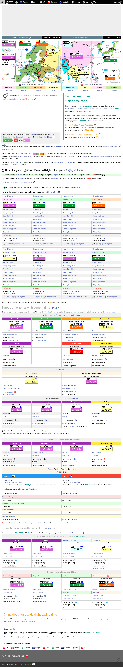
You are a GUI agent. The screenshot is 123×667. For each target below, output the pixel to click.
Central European (16, 433)
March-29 (7, 480)
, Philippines (9, 229)
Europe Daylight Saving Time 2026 (80, 125)
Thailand (95, 568)
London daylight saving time (14, 244)
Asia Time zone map (76, 533)
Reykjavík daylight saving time (44, 297)
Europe (24, 2)
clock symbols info (8, 149)
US (42, 2)
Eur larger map (23, 48)
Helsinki (65, 331)
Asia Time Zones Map (26, 621)
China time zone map (82, 37)
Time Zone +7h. (97, 557)
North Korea (67, 576)
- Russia (9, 252)
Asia (86, 2)
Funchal (65, 452)
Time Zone (9, 90)
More (34, 2)
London (5, 331)
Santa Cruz (66, 455)
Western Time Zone (11, 334)
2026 (9, 2)
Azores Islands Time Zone (11, 388)
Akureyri (5, 455)
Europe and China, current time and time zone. (18, 182)
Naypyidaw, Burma (69, 553)
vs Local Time (24, 99)
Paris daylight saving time (43, 244)
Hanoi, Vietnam (97, 553)
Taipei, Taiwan (37, 553)
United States (74, 523)
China (86, 84)
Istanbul (95, 413)
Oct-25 (65, 480)
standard (11, 338)
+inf (42, 84)
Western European (50, 440)
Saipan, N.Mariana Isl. (99, 589)
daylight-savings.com (25, 664)
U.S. (6, 648)
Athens (71, 331)
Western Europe (70, 109)
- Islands (68, 252)
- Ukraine (97, 199)
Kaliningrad (76, 343)
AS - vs (117, 37)
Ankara (94, 416)
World (95, 2)
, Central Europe (12, 137)
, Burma (9, 222)
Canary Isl (5, 64)
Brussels (7, 140)
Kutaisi (64, 416)
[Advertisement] (61, 20)
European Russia (108, 109)
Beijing (69, 175)
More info (89, 130)
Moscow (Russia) (8, 516)
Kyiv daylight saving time (102, 244)
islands (112, 312)
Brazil (55, 648)
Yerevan (5, 413)
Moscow (95, 331)
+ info (78, 187)
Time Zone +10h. (98, 599)
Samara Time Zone (68, 388)
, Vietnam (8, 225)
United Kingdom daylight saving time (103, 156)
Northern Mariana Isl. (101, 576)
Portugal (5, 62)
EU (4, 334)
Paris (34, 331)
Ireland (7, 60)
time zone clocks (113, 146)
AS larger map (116, 50)
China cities (53, 192)
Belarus (103, 343)
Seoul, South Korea (69, 595)
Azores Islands (31, 373)
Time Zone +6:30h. (69, 557)
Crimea (109, 343)
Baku (34, 413)
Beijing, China (7, 553)
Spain (46, 648)
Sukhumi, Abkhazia (74, 426)
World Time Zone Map (14, 656)
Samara (73, 385)
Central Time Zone (40, 334)
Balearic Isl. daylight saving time (104, 297)
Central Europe (83, 109)
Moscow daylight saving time (14, 297)
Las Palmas (36, 455)
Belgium (55, 175)
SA (83, 648)
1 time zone (80, 116)
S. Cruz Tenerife (37, 452)
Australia (65, 648)
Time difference (8, 196)
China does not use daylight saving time (82, 134)
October (20, 178)
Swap (33, 99)
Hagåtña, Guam (97, 595)
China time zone (76, 101)
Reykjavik (6, 355)
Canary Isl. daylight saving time (75, 297)
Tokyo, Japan (37, 589)
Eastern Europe (94, 109)
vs (25, 95)
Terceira (95, 455)
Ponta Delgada (8, 385)
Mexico (76, 2)
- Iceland (39, 252)
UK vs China (53, 95)
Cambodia (95, 566)
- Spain (68, 199)
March (20, 175)
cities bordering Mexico (29, 523)
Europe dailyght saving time (63, 162)
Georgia (74, 402)
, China (41, 137)
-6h (16, 140)
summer (11, 340)
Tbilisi (64, 413)
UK (3, 60)
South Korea (67, 592)
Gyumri (5, 416)
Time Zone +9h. (38, 592)
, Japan (7, 232)
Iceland (16, 343)
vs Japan (45, 95)
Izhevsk (65, 385)
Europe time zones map (22, 37)
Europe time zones (77, 96)
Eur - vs (56, 37)
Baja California (11, 523)
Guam (96, 592)
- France (37, 199)
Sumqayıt (35, 416)
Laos (102, 566)
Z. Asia (107, 37)
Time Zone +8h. (8, 557)
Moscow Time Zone (98, 334)
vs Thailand (36, 95)
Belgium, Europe (15, 162)
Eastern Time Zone (71, 334)
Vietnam (102, 568)
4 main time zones (83, 106)
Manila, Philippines (9, 589)
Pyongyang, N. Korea (70, 589)
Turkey (106, 402)
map (55, 307)
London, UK (21, 156)
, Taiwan (8, 219)
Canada (52, 2)
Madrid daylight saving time (73, 244)
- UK (7, 199)
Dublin (11, 331)
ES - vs (47, 37)
